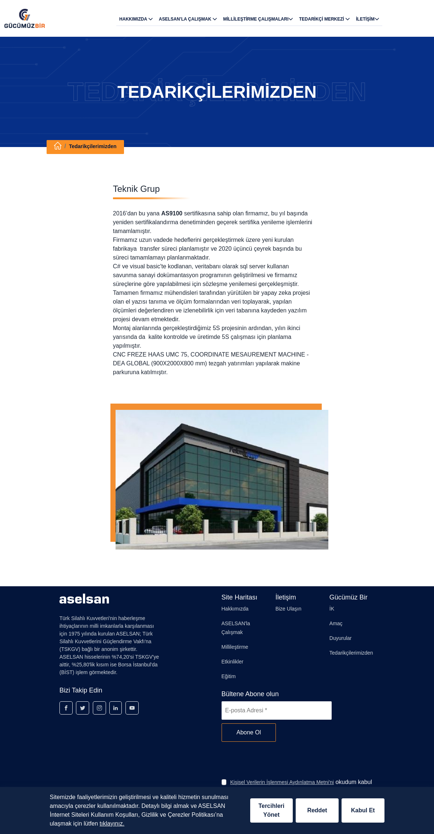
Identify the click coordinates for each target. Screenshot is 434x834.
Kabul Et (363, 810)
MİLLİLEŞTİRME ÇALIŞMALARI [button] (258, 18)
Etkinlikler (233, 662)
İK (331, 609)
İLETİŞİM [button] (367, 18)
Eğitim (229, 676)
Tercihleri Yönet (271, 810)
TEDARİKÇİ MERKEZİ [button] (324, 18)
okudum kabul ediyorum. (301, 786)
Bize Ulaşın (289, 609)
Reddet (317, 810)
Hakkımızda (235, 609)
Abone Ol (249, 732)
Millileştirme (235, 647)
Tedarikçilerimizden (93, 146)
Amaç (336, 623)
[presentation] (277, 759)
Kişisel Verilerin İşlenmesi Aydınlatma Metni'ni (282, 782)
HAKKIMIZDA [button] (136, 18)
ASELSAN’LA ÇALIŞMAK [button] (188, 18)
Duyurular (340, 638)
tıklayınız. (112, 823)
